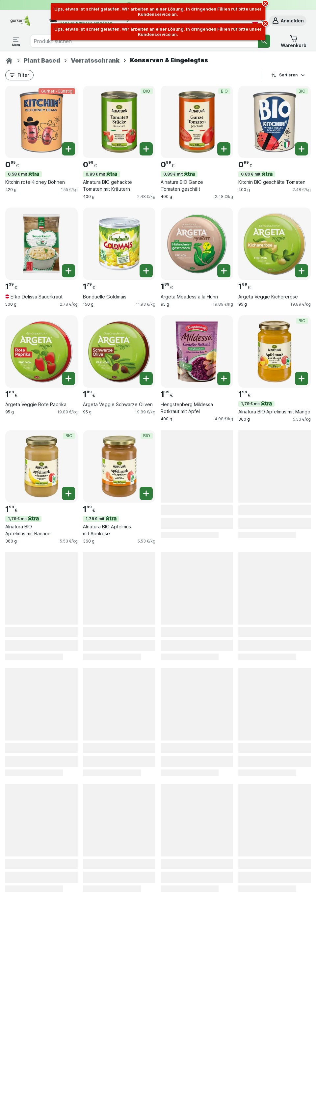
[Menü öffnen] (16, 41)
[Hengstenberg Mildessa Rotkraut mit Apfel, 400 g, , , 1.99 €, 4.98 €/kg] (197, 351)
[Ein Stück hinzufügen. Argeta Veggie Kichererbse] (301, 270)
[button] (287, 20)
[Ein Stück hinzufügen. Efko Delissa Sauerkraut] (68, 270)
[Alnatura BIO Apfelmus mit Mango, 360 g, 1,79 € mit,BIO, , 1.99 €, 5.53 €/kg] (274, 351)
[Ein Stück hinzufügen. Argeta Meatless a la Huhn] (223, 270)
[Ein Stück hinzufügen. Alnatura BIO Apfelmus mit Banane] (68, 493)
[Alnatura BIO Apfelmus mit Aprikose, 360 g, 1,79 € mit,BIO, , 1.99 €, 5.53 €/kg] (119, 466)
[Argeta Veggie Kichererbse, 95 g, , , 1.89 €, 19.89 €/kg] (274, 244)
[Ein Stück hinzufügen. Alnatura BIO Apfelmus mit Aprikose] (146, 493)
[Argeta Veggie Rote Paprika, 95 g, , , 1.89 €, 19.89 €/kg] (41, 351)
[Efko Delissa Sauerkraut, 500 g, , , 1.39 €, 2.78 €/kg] (41, 244)
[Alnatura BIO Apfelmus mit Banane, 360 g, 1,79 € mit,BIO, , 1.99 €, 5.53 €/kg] (41, 466)
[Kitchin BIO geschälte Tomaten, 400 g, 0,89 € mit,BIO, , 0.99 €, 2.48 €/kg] (274, 122)
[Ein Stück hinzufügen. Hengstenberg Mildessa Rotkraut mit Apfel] (223, 378)
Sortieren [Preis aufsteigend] (288, 75)
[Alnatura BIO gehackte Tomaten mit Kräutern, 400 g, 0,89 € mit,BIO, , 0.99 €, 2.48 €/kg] (119, 122)
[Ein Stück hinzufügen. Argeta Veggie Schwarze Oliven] (146, 378)
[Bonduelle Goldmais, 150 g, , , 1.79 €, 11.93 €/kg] (119, 244)
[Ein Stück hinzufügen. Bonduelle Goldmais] (146, 270)
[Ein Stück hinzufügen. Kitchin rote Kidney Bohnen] (68, 148)
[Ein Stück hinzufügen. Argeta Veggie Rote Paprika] (68, 378)
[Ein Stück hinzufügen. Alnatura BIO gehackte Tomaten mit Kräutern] (146, 148)
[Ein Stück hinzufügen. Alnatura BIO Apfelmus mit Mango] (301, 378)
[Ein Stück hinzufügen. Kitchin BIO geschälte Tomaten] (301, 148)
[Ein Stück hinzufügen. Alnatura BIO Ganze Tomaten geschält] (223, 148)
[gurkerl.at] (9, 61)
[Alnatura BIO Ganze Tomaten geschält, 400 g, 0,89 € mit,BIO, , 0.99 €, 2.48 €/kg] (197, 122)
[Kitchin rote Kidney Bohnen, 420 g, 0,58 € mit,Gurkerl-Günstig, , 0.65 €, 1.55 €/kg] (41, 122)
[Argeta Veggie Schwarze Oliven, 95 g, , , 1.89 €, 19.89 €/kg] (119, 351)
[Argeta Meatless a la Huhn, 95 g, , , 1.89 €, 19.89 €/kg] (197, 244)
